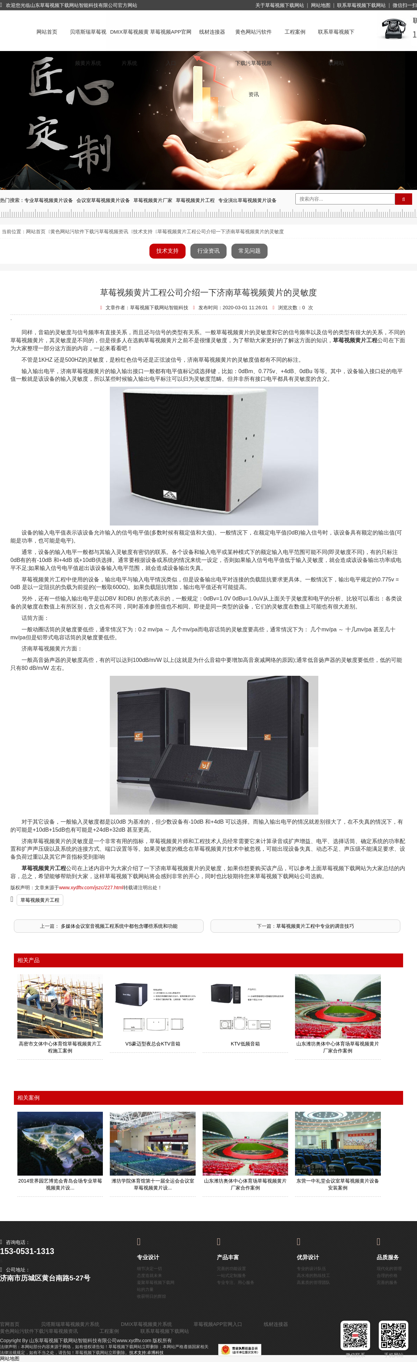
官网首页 (9, 1324)
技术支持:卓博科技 (146, 1352)
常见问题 (249, 251)
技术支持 (143, 231)
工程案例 (295, 32)
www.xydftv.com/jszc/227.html (91, 887)
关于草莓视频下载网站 (279, 5)
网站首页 (46, 32)
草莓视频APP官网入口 (170, 38)
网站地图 (320, 5)
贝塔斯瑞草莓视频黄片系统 (88, 38)
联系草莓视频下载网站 (361, 5)
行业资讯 (208, 251)
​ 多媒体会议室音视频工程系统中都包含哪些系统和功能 (118, 926)
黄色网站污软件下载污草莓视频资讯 (253, 38)
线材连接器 (212, 32)
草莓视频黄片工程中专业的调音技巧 (315, 926)
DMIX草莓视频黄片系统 (129, 38)
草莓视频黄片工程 (40, 900)
